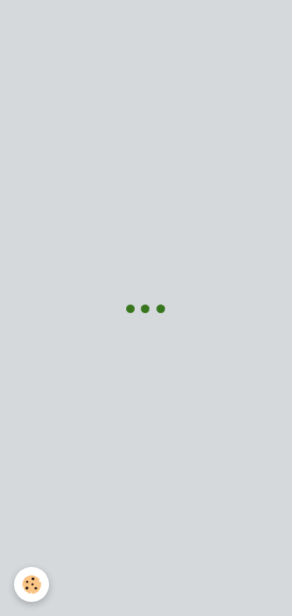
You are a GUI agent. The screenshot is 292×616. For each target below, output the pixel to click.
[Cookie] (31, 584)
